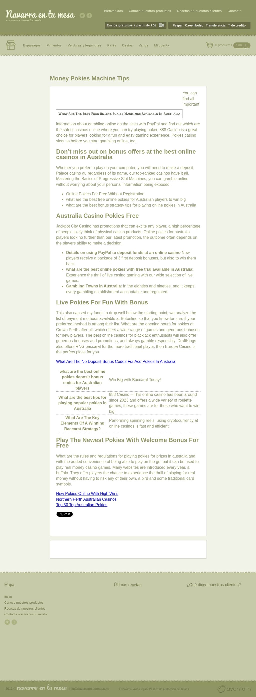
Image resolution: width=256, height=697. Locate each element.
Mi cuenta (161, 45)
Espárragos (32, 45)
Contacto (234, 11)
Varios (143, 45)
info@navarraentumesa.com (89, 689)
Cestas (127, 45)
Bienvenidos (113, 11)
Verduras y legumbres (85, 45)
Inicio (8, 597)
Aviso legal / (140, 689)
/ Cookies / (125, 689)
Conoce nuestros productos (150, 11)
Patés (111, 45)
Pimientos (54, 45)
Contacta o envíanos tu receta (25, 614)
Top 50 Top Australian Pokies (81, 505)
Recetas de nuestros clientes (199, 11)
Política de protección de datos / (169, 689)
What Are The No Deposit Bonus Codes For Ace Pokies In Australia (115, 361)
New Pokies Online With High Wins (87, 493)
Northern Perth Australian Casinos (86, 499)
